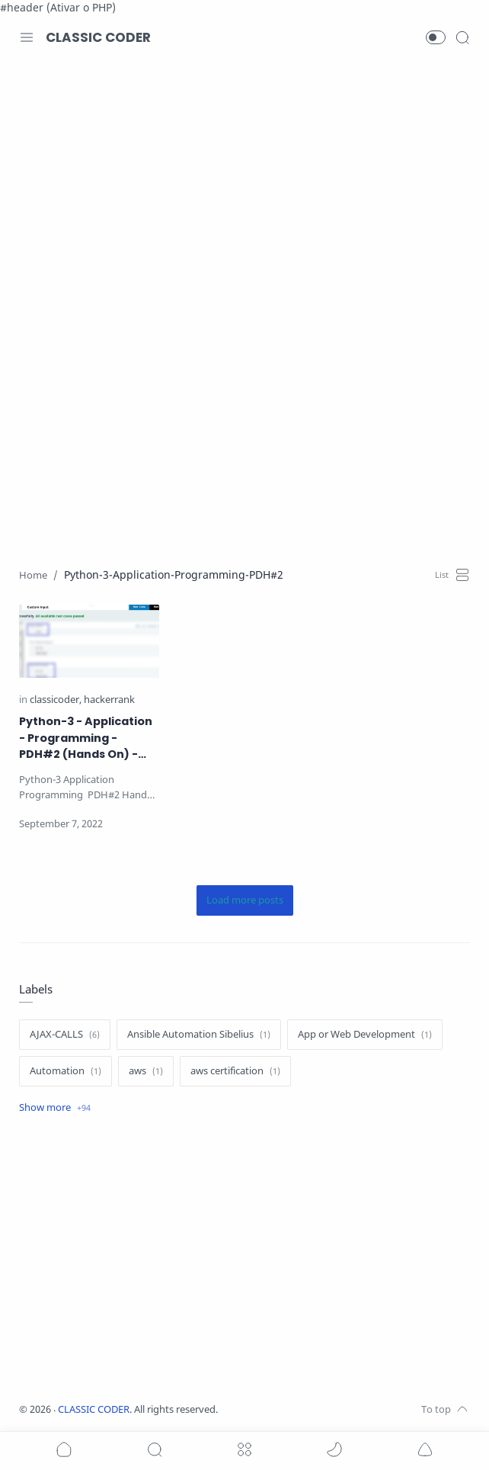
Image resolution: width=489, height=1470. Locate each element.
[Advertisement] (244, 186)
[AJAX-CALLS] (64, 1034)
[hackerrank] (109, 700)
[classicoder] (56, 700)
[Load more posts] (245, 900)
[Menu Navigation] (26, 37)
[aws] (146, 1071)
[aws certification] (235, 1071)
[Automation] (65, 1071)
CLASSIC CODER (98, 37)
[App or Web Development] (365, 1034)
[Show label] (55, 1107)
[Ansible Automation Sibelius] (199, 1034)
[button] (436, 37)
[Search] (462, 37)
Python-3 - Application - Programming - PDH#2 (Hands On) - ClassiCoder (85, 738)
